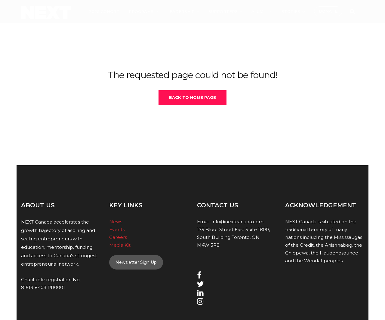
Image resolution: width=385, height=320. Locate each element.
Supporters (223, 11)
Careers (118, 237)
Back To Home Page (192, 97)
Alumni (259, 11)
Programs (141, 11)
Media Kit (120, 245)
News (115, 221)
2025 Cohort (104, 11)
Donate (328, 11)
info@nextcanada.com (237, 221)
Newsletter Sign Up (136, 262)
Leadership (181, 11)
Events (117, 229)
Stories (291, 11)
